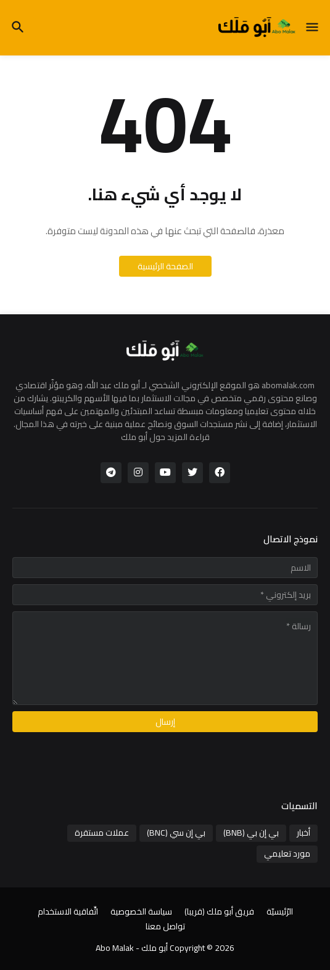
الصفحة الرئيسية (165, 266)
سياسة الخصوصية (141, 912)
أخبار (303, 833)
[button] (313, 27)
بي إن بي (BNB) (251, 833)
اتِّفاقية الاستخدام (68, 912)
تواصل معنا (165, 927)
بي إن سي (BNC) (176, 833)
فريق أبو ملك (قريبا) (219, 912)
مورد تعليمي (287, 854)
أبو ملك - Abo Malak (132, 948)
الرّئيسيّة (279, 912)
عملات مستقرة (102, 833)
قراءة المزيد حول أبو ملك (165, 437)
